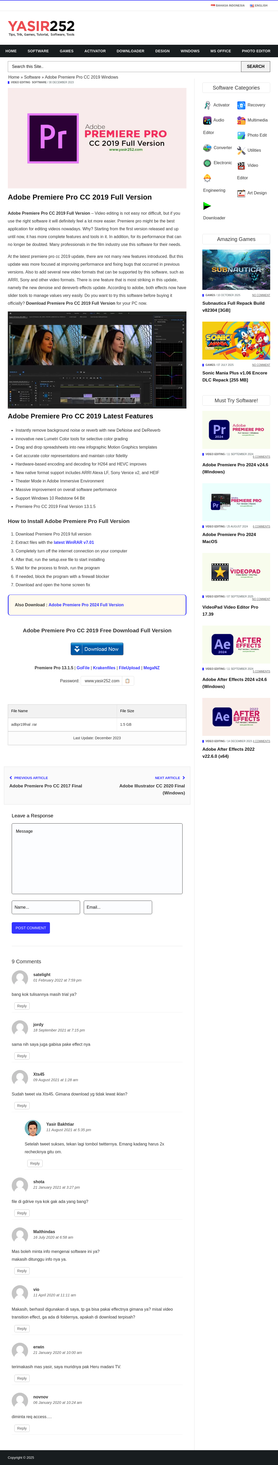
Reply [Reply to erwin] (22, 1378)
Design (162, 51)
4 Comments (261, 741)
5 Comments (261, 671)
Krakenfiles (104, 668)
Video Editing (20, 82)
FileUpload (129, 668)
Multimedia (258, 120)
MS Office (221, 51)
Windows (190, 51)
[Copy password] (107, 681)
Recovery (256, 105)
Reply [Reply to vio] (22, 1329)
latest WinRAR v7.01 (74, 542)
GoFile (83, 668)
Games (67, 51)
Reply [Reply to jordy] (22, 1056)
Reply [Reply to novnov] (22, 1428)
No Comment (261, 295)
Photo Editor (256, 51)
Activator (95, 51)
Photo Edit (257, 135)
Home (11, 51)
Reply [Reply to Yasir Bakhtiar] (35, 1163)
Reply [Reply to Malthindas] (22, 1271)
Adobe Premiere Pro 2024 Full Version (86, 605)
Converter (223, 147)
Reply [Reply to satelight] (22, 1006)
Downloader (130, 51)
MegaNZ (152, 668)
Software (38, 51)
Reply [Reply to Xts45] (22, 1106)
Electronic (223, 163)
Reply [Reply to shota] (22, 1213)
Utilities (254, 150)
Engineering (214, 190)
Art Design (257, 193)
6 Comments (261, 456)
